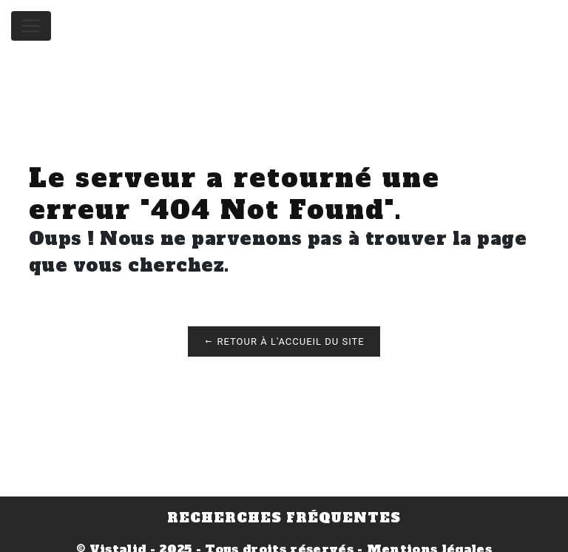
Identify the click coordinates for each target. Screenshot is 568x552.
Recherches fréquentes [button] (284, 518)
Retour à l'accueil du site (283, 341)
